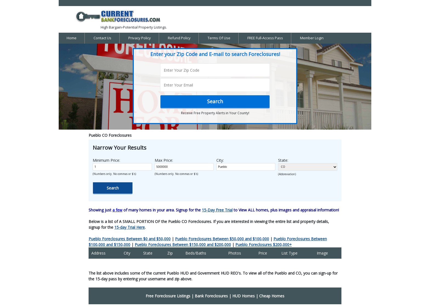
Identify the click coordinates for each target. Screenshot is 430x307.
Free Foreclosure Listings (168, 295)
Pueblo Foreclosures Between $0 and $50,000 (130, 238)
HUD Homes (243, 295)
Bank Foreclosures (211, 295)
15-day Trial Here (129, 227)
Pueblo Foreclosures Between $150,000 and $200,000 (183, 244)
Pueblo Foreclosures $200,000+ (263, 244)
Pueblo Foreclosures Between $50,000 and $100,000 (222, 238)
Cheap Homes (271, 295)
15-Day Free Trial (217, 210)
